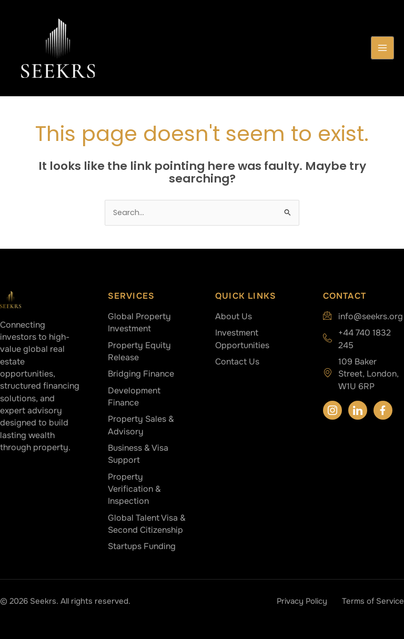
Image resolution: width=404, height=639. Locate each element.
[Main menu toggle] (382, 48)
